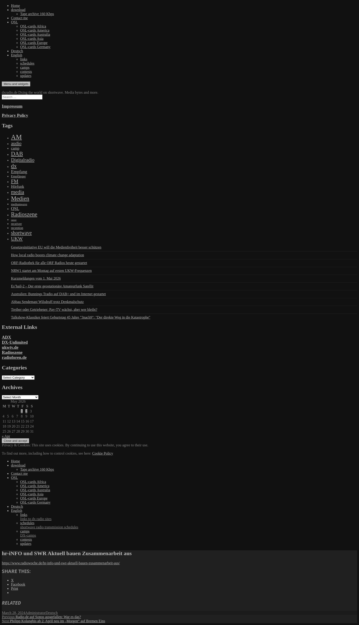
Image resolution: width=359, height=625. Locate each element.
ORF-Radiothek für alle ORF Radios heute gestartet (49, 263)
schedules (27, 63)
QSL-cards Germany (35, 47)
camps (25, 67)
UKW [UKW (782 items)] (17, 238)
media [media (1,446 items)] (17, 192)
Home (15, 6)
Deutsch (17, 51)
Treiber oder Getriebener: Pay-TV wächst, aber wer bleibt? (54, 309)
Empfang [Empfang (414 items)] (19, 171)
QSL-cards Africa (33, 26)
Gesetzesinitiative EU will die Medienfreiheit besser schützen (56, 247)
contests (26, 72)
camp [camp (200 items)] (15, 148)
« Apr (6, 436)
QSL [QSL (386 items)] (15, 208)
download (18, 10)
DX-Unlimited (15, 342)
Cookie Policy (102, 453)
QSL (14, 22)
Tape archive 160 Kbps (37, 14)
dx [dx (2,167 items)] (14, 166)
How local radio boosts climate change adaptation (47, 255)
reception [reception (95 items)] (17, 228)
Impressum (12, 106)
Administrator (35, 613)
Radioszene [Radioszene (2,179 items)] (24, 214)
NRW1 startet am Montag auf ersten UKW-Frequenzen (51, 271)
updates (25, 76)
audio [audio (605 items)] (16, 143)
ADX (6, 337)
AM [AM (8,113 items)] (16, 137)
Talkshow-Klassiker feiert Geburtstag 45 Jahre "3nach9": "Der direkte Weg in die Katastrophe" (80, 317)
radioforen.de (14, 357)
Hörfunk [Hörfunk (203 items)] (17, 186)
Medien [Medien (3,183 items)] (20, 198)
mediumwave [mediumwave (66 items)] (19, 204)
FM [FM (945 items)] (14, 181)
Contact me (19, 18)
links (23, 59)
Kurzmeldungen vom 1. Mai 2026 (36, 278)
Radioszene (12, 352)
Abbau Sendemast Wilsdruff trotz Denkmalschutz (47, 302)
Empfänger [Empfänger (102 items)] (18, 176)
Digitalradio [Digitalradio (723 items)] (22, 160)
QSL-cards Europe (34, 43)
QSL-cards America (34, 30)
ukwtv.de (10, 347)
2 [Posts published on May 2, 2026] (26, 411)
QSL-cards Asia (32, 39)
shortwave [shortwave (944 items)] (21, 233)
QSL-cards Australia (35, 34)
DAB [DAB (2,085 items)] (17, 154)
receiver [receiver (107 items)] (16, 224)
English (16, 55)
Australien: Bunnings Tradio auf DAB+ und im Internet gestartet (58, 294)
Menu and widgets (16, 84)
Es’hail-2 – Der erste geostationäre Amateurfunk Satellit (52, 286)
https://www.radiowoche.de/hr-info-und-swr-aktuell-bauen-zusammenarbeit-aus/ (61, 563)
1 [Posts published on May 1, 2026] (22, 411)
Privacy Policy (15, 115)
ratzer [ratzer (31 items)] (13, 220)
